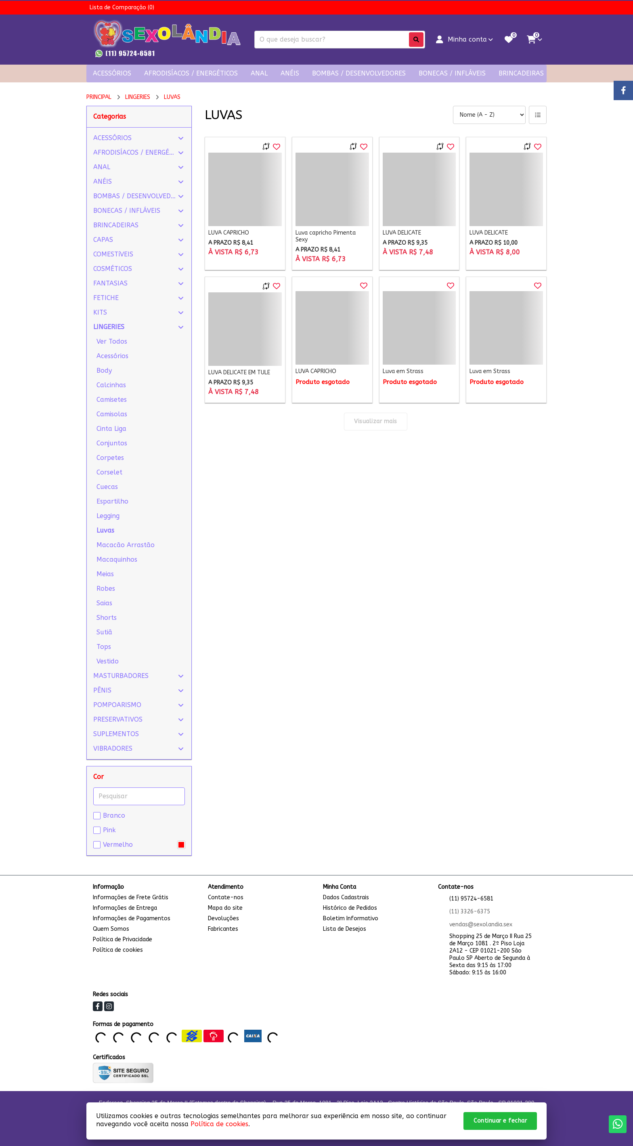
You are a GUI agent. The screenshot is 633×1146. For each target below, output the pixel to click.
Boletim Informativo (350, 918)
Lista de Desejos (344, 929)
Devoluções (223, 918)
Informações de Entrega (125, 908)
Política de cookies (118, 950)
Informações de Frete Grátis (130, 897)
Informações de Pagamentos (131, 918)
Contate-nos (225, 897)
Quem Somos (111, 929)
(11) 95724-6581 (471, 898)
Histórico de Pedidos (350, 908)
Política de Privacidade (122, 939)
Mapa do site (225, 908)
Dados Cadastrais (346, 897)
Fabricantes (223, 929)
